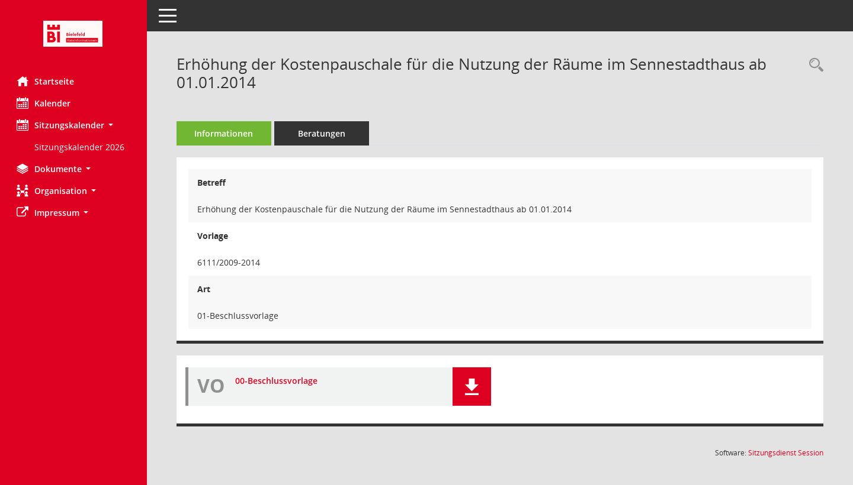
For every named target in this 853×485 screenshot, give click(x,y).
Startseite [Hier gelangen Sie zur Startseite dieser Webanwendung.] (46, 81)
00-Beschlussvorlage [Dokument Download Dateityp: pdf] (277, 380)
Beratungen (323, 133)
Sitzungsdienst (785, 453)
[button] (74, 125)
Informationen (225, 133)
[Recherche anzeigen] (813, 65)
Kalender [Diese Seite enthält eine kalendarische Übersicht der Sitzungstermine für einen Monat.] (45, 103)
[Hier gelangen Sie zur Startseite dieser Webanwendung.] (74, 34)
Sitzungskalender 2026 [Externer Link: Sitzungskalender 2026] (81, 147)
